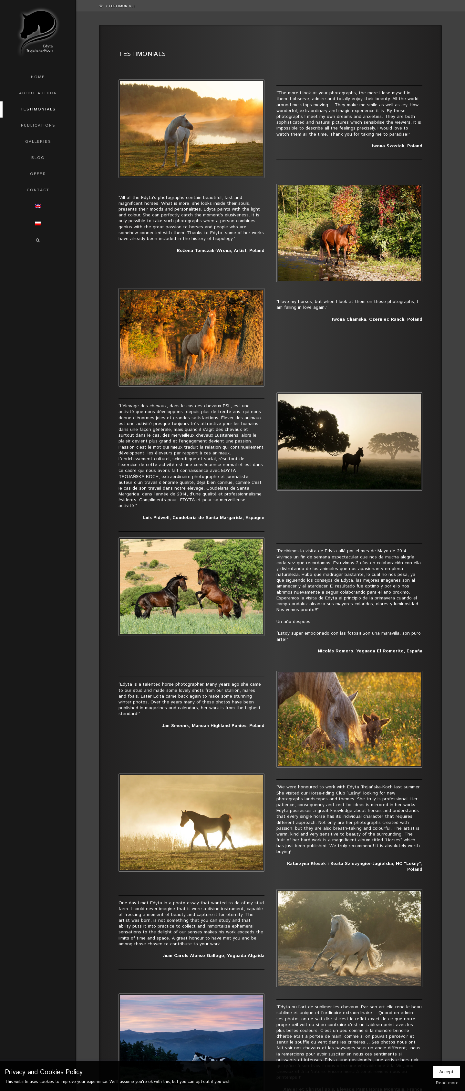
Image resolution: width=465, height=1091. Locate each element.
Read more (447, 1083)
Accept (446, 1072)
